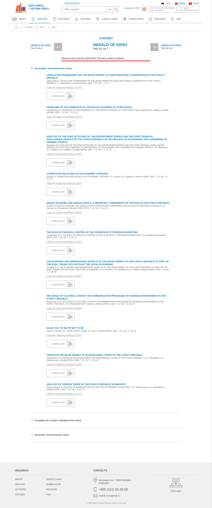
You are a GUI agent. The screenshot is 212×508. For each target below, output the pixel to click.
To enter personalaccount (165, 9)
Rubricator (132, 19)
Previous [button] (58, 47)
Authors (61, 19)
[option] (106, 48)
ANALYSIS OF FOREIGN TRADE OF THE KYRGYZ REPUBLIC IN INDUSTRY (86, 384)
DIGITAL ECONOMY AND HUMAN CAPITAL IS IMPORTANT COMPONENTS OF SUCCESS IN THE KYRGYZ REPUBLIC (108, 203)
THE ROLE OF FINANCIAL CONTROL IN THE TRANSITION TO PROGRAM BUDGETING (92, 232)
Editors (82, 19)
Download (58, 96)
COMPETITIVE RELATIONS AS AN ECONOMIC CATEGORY (77, 173)
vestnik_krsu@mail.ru (109, 495)
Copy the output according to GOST (64, 87)
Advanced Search (72, 3)
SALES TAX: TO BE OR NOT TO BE (65, 328)
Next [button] (154, 47)
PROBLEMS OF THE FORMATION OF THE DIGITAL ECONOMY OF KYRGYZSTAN (89, 107)
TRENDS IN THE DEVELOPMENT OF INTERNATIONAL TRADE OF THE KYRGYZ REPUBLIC (95, 355)
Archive (39, 19)
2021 (42, 27)
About (19, 19)
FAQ (175, 19)
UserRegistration (191, 9)
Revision (156, 19)
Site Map (176, 491)
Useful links (106, 19)
